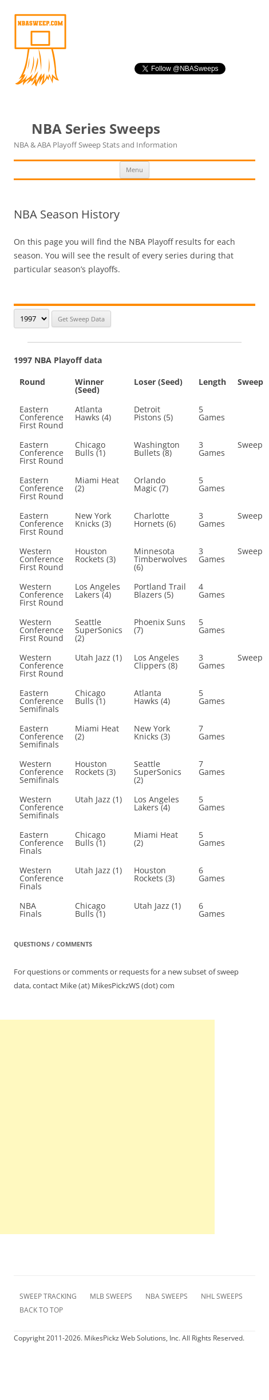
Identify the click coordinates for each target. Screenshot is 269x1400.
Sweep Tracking (48, 1296)
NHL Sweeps (222, 1296)
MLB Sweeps (111, 1296)
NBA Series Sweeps (95, 136)
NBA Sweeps (166, 1296)
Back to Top (41, 1310)
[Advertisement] (107, 1127)
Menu (134, 169)
